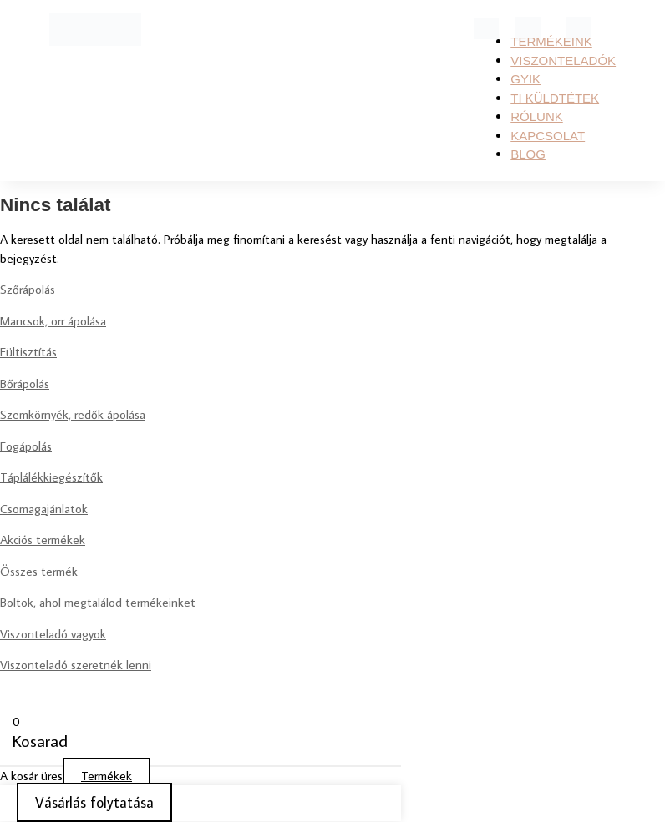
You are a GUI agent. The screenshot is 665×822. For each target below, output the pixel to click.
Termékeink (551, 41)
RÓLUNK (536, 116)
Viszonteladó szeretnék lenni (75, 665)
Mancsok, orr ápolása (53, 321)
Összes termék (39, 571)
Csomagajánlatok (44, 509)
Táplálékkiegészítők (51, 477)
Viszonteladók (563, 60)
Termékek (106, 776)
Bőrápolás (24, 383)
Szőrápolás (27, 289)
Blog (528, 154)
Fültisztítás (28, 352)
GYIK (525, 79)
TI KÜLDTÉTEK (554, 98)
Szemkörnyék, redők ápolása (72, 414)
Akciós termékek (42, 539)
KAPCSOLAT (547, 136)
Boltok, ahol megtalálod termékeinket (97, 602)
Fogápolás (26, 446)
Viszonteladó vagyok (53, 634)
